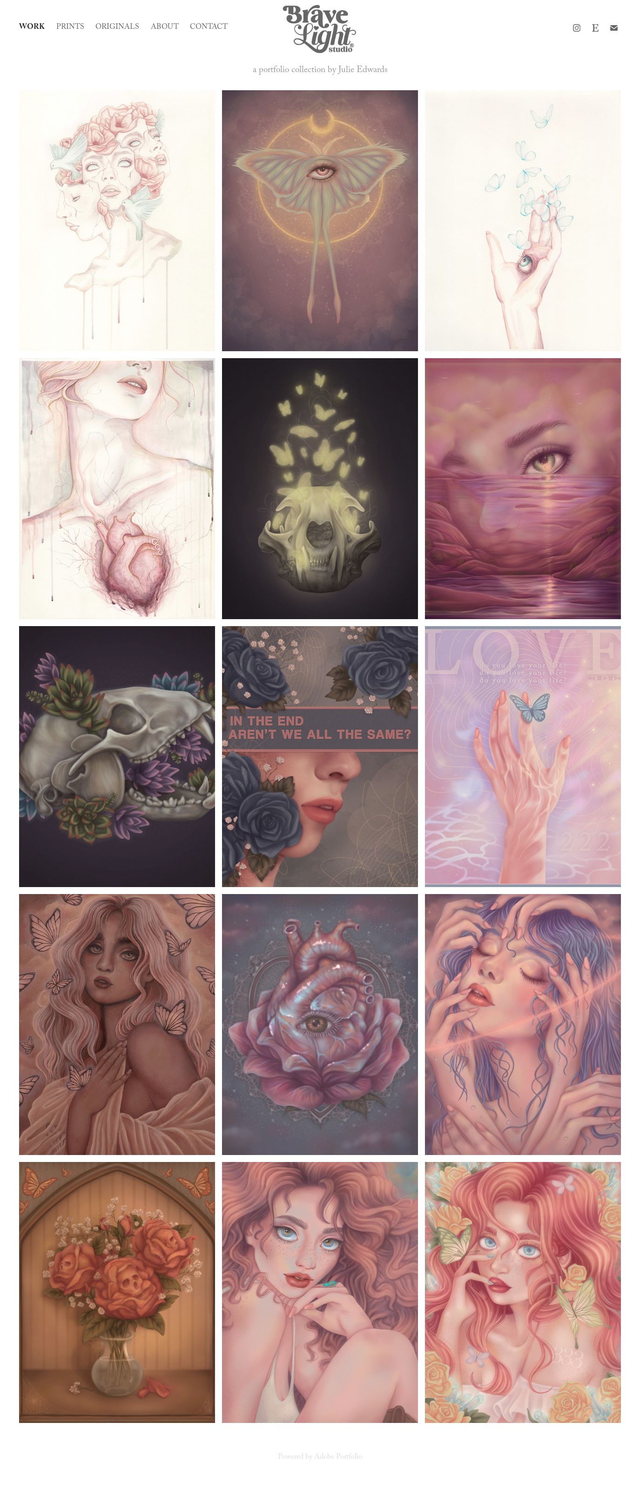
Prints (70, 27)
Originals (117, 27)
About (165, 27)
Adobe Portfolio (338, 1457)
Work (32, 27)
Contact (209, 27)
